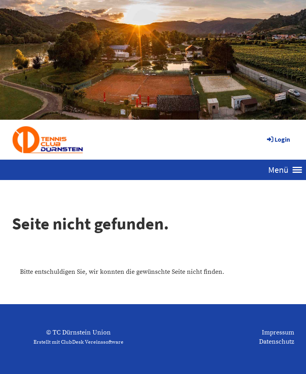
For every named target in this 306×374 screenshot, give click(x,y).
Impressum (278, 332)
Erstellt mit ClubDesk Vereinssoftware (78, 342)
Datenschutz (276, 342)
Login (278, 139)
